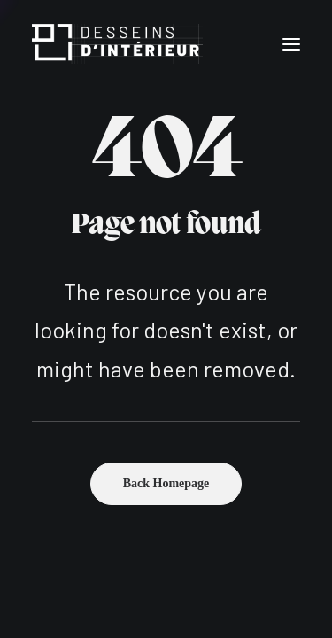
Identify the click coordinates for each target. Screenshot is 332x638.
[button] (291, 44)
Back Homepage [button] (166, 483)
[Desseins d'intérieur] (117, 44)
